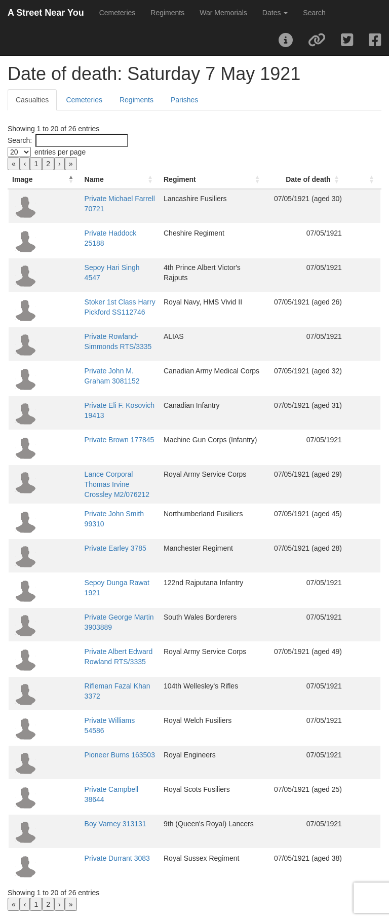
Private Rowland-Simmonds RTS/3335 (112, 336)
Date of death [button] (323, 179)
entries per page (60, 152)
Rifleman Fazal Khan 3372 (93, 681)
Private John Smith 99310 (92, 509)
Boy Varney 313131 (82, 819)
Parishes (184, 100)
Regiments (167, 13)
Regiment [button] (213, 179)
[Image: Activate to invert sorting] (28, 179)
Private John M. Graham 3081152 (105, 371)
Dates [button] (275, 13)
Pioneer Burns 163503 (87, 750)
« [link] (14, 164)
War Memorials (223, 13)
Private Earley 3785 (82, 543)
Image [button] (22, 179)
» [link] (71, 164)
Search (314, 13)
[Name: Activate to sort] (120, 179)
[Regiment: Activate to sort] (242, 179)
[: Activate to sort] (371, 179)
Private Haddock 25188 (89, 233)
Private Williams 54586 (88, 715)
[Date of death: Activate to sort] (327, 179)
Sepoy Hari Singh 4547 (88, 267)
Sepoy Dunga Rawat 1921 (93, 577)
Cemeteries (117, 13)
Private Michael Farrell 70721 (98, 199)
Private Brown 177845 (87, 440)
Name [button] (61, 179)
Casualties (32, 100)
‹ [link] (25, 164)
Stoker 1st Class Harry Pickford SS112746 (118, 302)
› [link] (59, 164)
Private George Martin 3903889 (101, 612)
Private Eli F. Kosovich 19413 (97, 405)
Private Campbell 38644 (89, 784)
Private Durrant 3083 (84, 853)
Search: (20, 140)
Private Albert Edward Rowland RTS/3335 (117, 646)
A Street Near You (46, 13)
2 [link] (48, 164)
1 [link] (36, 164)
